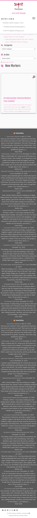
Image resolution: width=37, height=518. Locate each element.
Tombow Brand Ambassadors (14, 26)
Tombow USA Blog (19, 133)
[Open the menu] (33, 18)
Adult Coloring (18, 105)
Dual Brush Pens (13, 109)
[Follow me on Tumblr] (9, 19)
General (6, 107)
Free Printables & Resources (13, 30)
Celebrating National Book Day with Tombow (19, 39)
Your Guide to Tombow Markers (12, 228)
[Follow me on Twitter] (4, 19)
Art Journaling (27, 105)
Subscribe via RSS (8, 62)
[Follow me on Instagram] (8, 19)
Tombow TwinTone (14, 111)
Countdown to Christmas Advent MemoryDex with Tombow (18, 245)
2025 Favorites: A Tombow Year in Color (12, 154)
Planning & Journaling (15, 107)
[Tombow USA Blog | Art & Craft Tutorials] (18, 6)
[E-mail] (2, 19)
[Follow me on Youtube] (11, 19)
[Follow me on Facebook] (6, 19)
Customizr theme (23, 515)
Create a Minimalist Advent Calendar (16, 42)
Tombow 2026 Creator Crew (12, 23)
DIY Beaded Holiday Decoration (12, 284)
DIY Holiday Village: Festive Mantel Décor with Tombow (15, 264)
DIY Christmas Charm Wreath (12, 301)
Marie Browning (23, 109)
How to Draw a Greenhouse (14, 136)
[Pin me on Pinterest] (14, 19)
